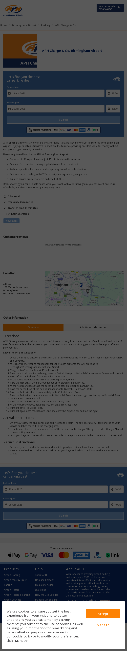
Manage (103, 625)
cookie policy (22, 636)
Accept (103, 614)
